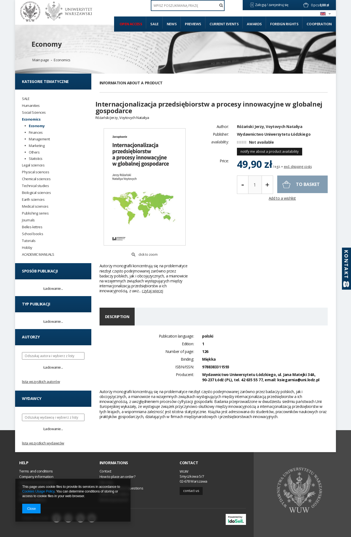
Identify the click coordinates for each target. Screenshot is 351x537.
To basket (308, 194)
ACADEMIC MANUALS (38, 254)
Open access (131, 23)
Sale (154, 23)
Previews (193, 23)
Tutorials (28, 240)
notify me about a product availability (269, 161)
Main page (40, 59)
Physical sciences (35, 172)
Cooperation (319, 23)
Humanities (31, 105)
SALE (25, 98)
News (172, 23)
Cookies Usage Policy (38, 491)
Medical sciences (35, 206)
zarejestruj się (278, 4)
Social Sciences (34, 112)
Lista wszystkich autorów (41, 381)
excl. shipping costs (298, 176)
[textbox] (188, 5)
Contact (189, 462)
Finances (36, 132)
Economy (46, 44)
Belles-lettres (32, 227)
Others (34, 152)
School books (32, 234)
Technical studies (35, 185)
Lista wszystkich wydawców (43, 443)
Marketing (36, 145)
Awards (254, 23)
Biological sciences (36, 192)
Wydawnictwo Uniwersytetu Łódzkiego (273, 143)
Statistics (36, 158)
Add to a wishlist (282, 208)
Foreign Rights (284, 23)
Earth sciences (33, 199)
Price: (224, 170)
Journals (28, 220)
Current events (224, 23)
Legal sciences (33, 165)
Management (39, 139)
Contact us (191, 490)
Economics (62, 59)
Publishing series (35, 213)
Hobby (27, 247)
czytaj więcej (152, 271)
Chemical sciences (36, 179)
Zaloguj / (261, 4)
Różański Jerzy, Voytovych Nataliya (269, 136)
